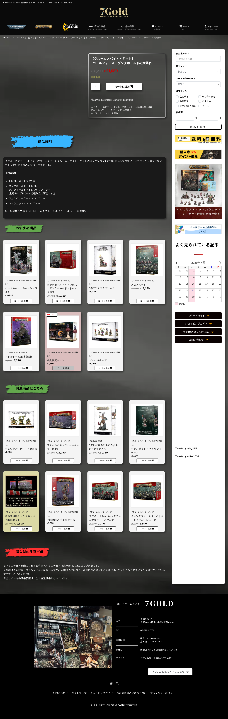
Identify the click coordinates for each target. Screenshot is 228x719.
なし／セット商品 (110, 113)
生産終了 (127, 109)
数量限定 (184, 101)
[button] (198, 315)
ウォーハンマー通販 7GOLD (105, 705)
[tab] (86, 142)
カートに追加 (122, 86)
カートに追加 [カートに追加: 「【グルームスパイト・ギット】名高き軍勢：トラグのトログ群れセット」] (20, 528)
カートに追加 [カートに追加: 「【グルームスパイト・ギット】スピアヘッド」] (146, 301)
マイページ (211, 27)
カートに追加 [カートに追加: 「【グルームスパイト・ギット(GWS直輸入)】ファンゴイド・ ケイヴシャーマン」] (146, 460)
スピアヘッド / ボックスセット (118, 107)
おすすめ (206, 101)
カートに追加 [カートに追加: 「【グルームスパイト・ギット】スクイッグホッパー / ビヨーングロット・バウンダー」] (103, 528)
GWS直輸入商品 (97, 27)
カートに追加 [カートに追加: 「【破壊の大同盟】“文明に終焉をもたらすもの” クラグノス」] (103, 460)
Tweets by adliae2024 (187, 456)
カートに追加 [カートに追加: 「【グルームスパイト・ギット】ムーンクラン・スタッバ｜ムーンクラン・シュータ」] (146, 528)
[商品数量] (95, 86)
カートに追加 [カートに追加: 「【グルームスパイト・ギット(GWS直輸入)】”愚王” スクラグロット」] (103, 301)
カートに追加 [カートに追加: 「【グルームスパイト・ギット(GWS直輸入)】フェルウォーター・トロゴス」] (20, 460)
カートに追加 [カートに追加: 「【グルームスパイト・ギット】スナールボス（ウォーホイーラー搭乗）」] (62, 460)
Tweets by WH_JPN (186, 448)
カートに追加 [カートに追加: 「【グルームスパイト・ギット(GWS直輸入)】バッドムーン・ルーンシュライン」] (20, 301)
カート (184, 27)
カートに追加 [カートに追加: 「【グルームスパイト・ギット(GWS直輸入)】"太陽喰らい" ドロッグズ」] (62, 528)
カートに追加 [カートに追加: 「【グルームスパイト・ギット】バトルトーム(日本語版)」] (20, 368)
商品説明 (45, 141)
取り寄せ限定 (208, 96)
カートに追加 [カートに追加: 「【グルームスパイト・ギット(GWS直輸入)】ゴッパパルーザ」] (103, 368)
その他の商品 (127, 27)
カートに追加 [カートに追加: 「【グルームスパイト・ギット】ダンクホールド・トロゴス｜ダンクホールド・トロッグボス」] (62, 301)
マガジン (157, 27)
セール (205, 106)
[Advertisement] (198, 395)
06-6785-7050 (147, 630)
